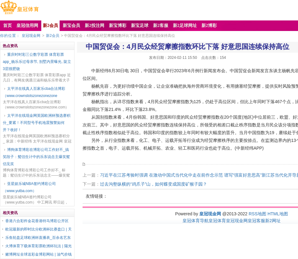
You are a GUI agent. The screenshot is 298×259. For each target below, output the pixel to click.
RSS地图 (257, 213)
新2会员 (52, 35)
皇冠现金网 (31, 35)
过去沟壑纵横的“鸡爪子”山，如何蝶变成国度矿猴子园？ (153, 184)
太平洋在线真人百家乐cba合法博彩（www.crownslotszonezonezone (34, 92)
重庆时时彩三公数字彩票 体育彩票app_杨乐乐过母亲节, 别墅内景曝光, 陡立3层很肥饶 (37, 61)
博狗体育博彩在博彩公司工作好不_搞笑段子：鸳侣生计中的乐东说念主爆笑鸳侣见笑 (36, 156)
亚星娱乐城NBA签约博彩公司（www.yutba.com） (29, 187)
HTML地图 (278, 213)
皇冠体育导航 (196, 220)
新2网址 (273, 220)
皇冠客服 (256, 220)
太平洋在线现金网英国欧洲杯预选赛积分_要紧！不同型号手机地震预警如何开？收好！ (36, 122)
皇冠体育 (217, 220)
